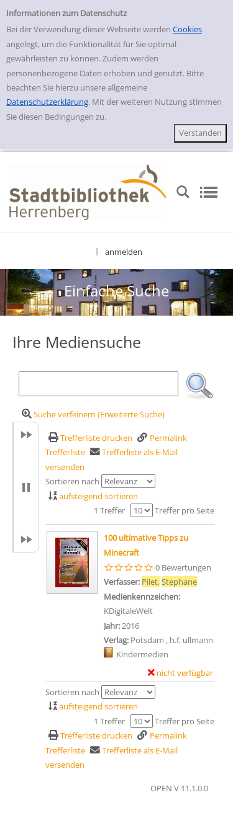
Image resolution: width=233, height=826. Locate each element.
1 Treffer (109, 510)
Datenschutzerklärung (47, 101)
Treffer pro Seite (184, 510)
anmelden (123, 251)
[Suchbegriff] (98, 383)
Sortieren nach (72, 481)
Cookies (187, 29)
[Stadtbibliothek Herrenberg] (88, 191)
